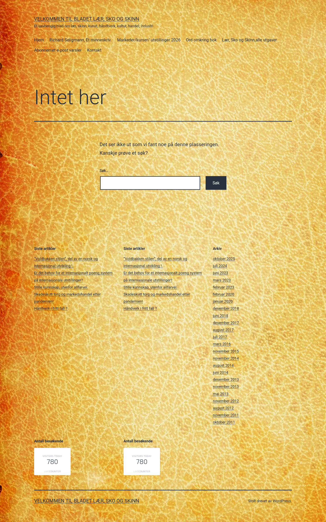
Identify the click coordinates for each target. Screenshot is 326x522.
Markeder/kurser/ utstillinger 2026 (148, 39)
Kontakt (94, 50)
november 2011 (226, 415)
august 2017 (223, 330)
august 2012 (223, 408)
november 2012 (226, 401)
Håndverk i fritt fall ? (50, 308)
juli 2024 (220, 266)
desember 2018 (226, 308)
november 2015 (226, 351)
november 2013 (226, 386)
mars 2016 (222, 344)
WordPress (282, 501)
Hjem (39, 39)
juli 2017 (220, 337)
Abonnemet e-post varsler (58, 50)
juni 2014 (220, 372)
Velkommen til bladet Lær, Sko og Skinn (86, 19)
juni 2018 (220, 315)
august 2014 (223, 365)
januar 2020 (223, 301)
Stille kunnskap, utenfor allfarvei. (61, 287)
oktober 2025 (224, 259)
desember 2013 (226, 379)
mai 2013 (220, 394)
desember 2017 (226, 323)
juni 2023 (220, 273)
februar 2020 (223, 294)
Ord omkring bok (201, 39)
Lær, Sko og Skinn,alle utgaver (249, 39)
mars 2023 (222, 280)
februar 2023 (223, 287)
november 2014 (226, 358)
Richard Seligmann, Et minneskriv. (80, 39)
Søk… (104, 170)
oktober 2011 (224, 422)
